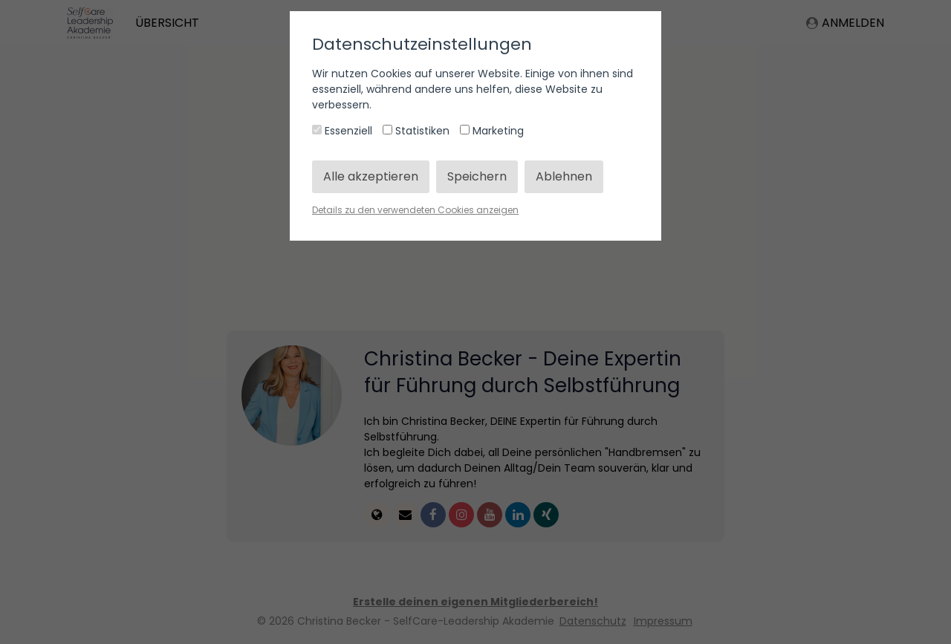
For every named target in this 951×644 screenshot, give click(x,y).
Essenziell (343, 130)
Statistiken (417, 130)
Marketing (492, 130)
